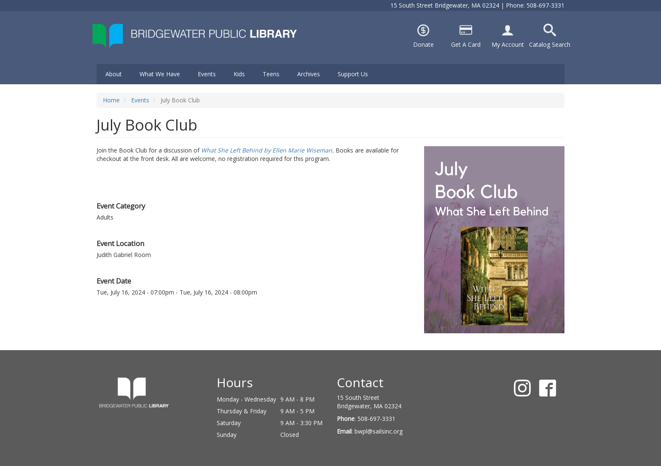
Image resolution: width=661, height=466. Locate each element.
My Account (508, 44)
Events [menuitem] (207, 74)
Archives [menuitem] (308, 74)
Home (111, 100)
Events (140, 100)
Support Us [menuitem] (353, 74)
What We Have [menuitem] (160, 74)
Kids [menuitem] (239, 74)
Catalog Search (549, 44)
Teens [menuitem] (271, 74)
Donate (423, 44)
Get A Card (466, 44)
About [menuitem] (113, 74)
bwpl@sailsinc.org (379, 431)
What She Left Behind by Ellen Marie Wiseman (266, 150)
